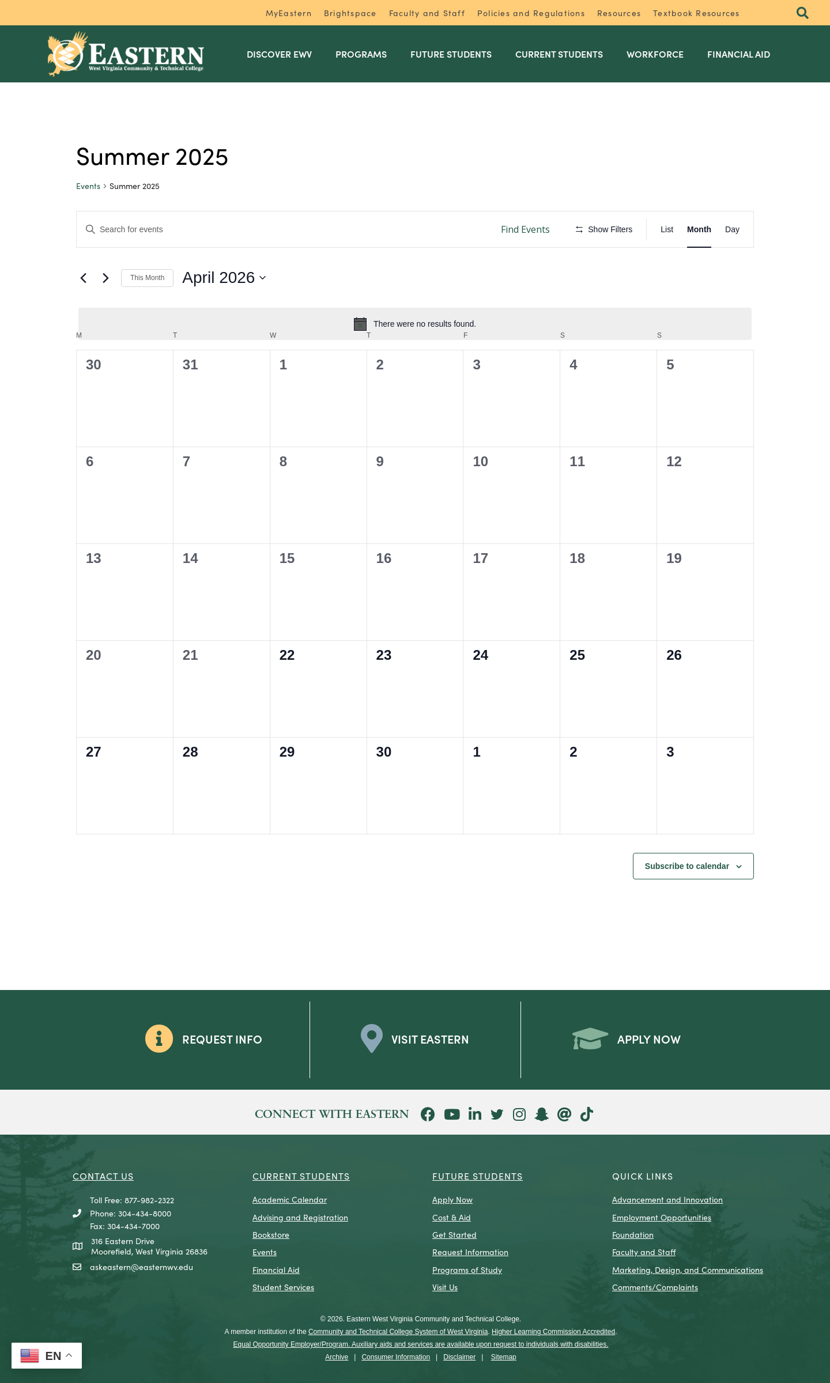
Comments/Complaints (655, 1285)
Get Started (454, 1233)
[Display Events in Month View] (699, 228)
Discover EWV (287, 53)
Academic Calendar (289, 1198)
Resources (619, 12)
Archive (336, 1356)
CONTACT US (103, 1175)
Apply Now (452, 1198)
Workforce (663, 53)
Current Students (567, 53)
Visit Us (445, 1285)
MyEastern (289, 12)
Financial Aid (746, 53)
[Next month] (105, 277)
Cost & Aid (451, 1216)
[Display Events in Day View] (732, 228)
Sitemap (503, 1356)
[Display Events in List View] (667, 228)
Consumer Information (395, 1356)
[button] (801, 13)
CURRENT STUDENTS (301, 1175)
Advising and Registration (300, 1216)
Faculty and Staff (427, 12)
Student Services (283, 1285)
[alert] (415, 323)
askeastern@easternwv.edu (141, 1266)
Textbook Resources (696, 12)
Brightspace (350, 12)
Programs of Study (467, 1268)
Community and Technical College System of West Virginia (398, 1331)
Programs (369, 53)
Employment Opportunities (661, 1216)
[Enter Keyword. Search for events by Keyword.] (283, 228)
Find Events (525, 228)
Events (88, 185)
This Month (147, 277)
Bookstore (270, 1233)
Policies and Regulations (531, 12)
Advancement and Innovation (667, 1198)
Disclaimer (459, 1356)
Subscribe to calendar (687, 865)
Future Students (459, 53)
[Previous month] (83, 277)
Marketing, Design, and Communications (687, 1268)
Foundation (633, 1233)
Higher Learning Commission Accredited (553, 1331)
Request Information (470, 1251)
